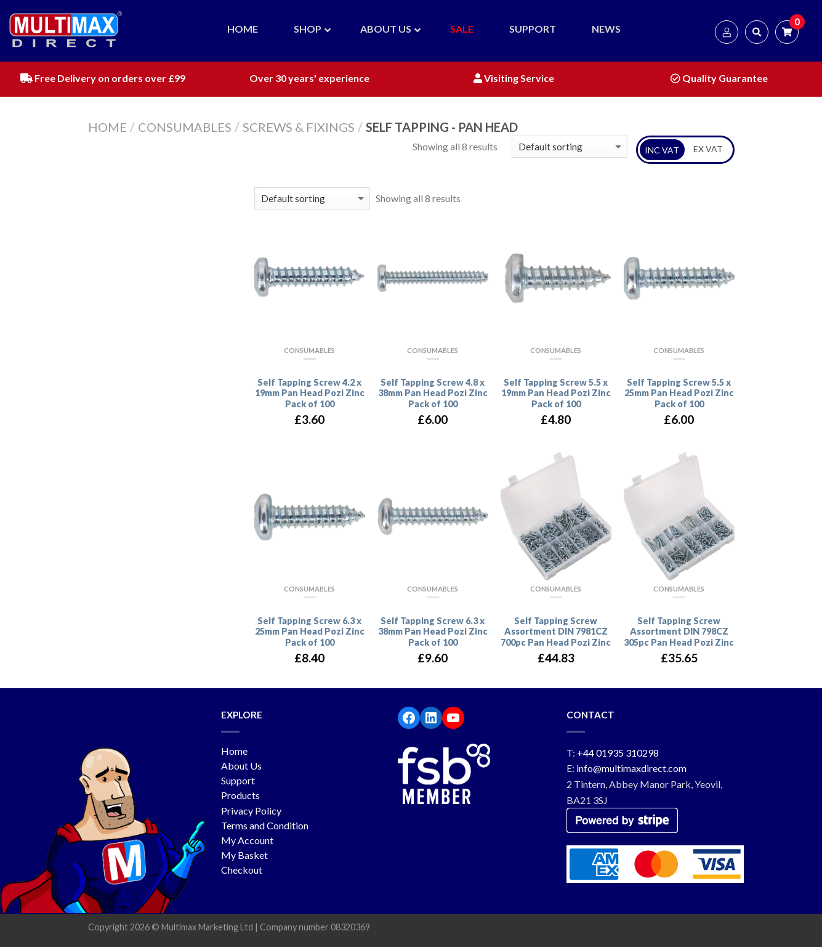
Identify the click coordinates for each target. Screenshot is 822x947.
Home (107, 127)
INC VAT (662, 150)
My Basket (244, 855)
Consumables (185, 127)
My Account (247, 840)
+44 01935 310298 (618, 752)
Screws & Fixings (299, 127)
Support (238, 780)
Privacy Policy (251, 810)
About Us (241, 765)
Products (240, 795)
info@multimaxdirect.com (631, 768)
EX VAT (708, 149)
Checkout (241, 870)
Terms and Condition (264, 825)
